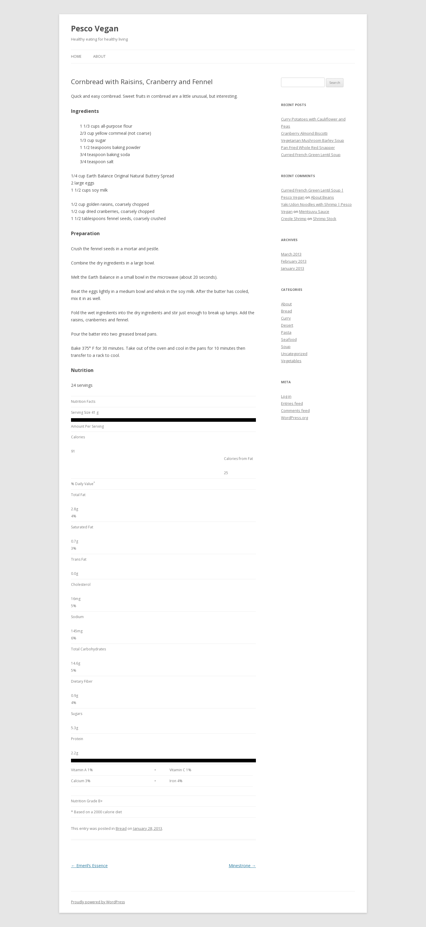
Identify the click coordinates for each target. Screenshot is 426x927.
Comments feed (295, 410)
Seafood (289, 339)
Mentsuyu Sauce (314, 211)
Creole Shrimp (293, 218)
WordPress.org (294, 417)
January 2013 (292, 268)
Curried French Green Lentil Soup (311, 154)
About (99, 56)
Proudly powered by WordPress (98, 901)
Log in (286, 396)
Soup (286, 346)
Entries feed (292, 403)
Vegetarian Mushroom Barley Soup (312, 140)
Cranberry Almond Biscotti (304, 133)
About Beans (322, 197)
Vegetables (291, 360)
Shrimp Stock (324, 218)
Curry (286, 318)
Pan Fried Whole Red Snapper (308, 147)
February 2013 (293, 261)
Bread (121, 828)
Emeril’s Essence (89, 865)
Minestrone (242, 865)
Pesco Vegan (95, 28)
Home (76, 56)
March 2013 (291, 254)
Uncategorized (294, 353)
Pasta (286, 332)
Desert (287, 325)
